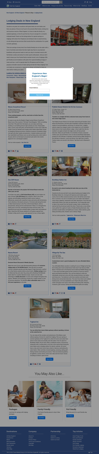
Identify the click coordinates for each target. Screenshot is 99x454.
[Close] (72, 68)
